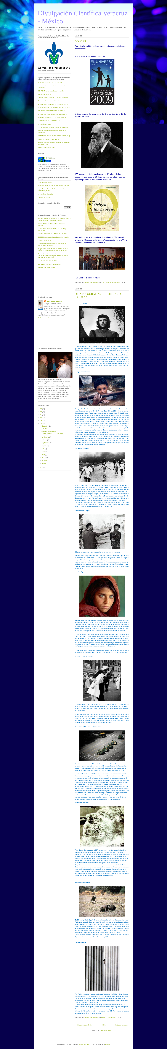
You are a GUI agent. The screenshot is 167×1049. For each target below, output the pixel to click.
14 (41, 409)
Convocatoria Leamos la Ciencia (48, 101)
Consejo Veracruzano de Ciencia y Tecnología (53, 97)
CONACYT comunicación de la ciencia (50, 91)
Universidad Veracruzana (46, 147)
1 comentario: (111, 1017)
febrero (44, 460)
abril (43, 454)
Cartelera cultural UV (45, 94)
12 (41, 412)
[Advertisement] (48, 282)
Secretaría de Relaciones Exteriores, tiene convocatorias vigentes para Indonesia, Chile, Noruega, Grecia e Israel (53, 255)
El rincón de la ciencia (45, 182)
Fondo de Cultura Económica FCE (49, 121)
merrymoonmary (84, 1044)
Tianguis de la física (44, 197)
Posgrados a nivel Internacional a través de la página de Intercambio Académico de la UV (53, 249)
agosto (44, 446)
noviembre (45, 437)
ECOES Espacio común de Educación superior (53, 237)
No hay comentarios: (113, 282)
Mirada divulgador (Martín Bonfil (48, 139)
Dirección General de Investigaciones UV (51, 111)
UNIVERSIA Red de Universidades (49, 264)
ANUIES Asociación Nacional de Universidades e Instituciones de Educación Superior (54, 219)
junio (43, 451)
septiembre (46, 443)
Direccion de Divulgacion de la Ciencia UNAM (53, 104)
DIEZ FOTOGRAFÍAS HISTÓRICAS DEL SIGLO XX (52, 432)
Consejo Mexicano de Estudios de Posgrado (52, 234)
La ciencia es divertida (45, 194)
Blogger (107, 1044)
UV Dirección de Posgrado (46, 267)
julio (43, 449)
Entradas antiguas (121, 1025)
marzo (44, 457)
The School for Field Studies (47, 261)
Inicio (104, 1025)
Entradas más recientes (84, 1025)
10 (41, 417)
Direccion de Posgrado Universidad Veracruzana (54, 107)
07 (41, 467)
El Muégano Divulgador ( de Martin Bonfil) (52, 117)
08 (41, 423)
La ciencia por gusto (44, 124)
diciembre (45, 426)
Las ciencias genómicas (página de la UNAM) (53, 127)
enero (44, 463)
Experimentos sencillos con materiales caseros (53, 185)
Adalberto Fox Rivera (54, 301)
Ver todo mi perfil (43, 318)
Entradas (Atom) (106, 1030)
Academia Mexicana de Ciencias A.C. (50, 82)
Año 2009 (80, 40)
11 (41, 415)
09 (41, 420)
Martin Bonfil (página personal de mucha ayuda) (54, 136)
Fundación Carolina (44, 240)
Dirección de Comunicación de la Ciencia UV (53, 114)
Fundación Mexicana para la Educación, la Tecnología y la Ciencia (52, 244)
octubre (44, 440)
